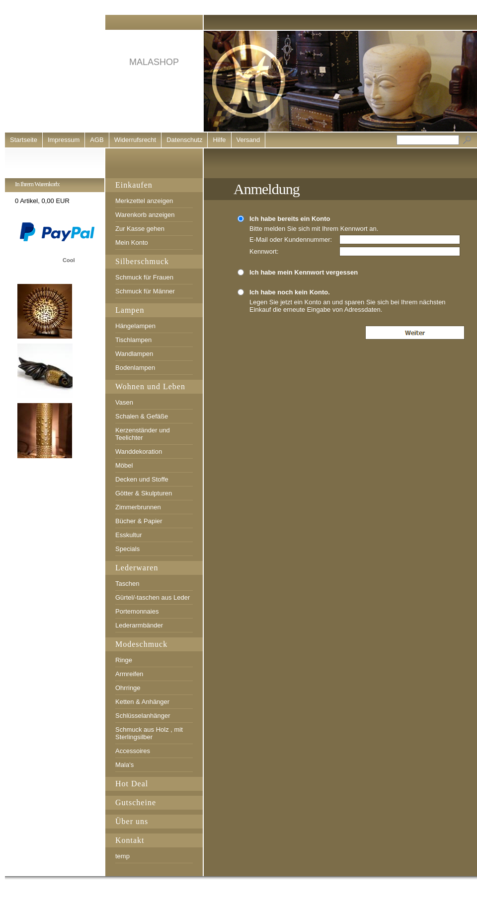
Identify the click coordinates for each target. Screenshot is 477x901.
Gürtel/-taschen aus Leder (152, 597)
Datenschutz (184, 139)
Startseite (23, 139)
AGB (96, 139)
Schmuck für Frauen (144, 277)
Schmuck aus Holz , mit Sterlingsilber (149, 733)
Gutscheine (135, 802)
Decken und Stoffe (141, 479)
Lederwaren (136, 567)
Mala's (124, 764)
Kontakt (130, 840)
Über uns (131, 821)
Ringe (123, 660)
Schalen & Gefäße (141, 416)
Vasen (124, 402)
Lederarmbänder (139, 625)
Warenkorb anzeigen (144, 214)
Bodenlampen (135, 367)
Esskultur (128, 535)
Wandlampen (134, 353)
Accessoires (132, 751)
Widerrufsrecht (135, 139)
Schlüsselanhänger (142, 715)
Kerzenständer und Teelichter (142, 433)
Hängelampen (135, 326)
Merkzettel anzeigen (144, 201)
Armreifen (129, 674)
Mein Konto (131, 242)
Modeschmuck (141, 644)
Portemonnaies (137, 611)
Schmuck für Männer (145, 291)
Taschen (127, 583)
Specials (127, 549)
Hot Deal (131, 783)
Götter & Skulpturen (143, 493)
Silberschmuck (142, 261)
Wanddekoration (138, 451)
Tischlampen (133, 340)
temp (122, 856)
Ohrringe (128, 688)
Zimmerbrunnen (138, 507)
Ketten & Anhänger (142, 701)
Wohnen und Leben (150, 386)
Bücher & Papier (138, 521)
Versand (248, 139)
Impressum (64, 139)
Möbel (124, 465)
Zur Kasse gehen (139, 228)
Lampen (129, 310)
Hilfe (219, 139)
